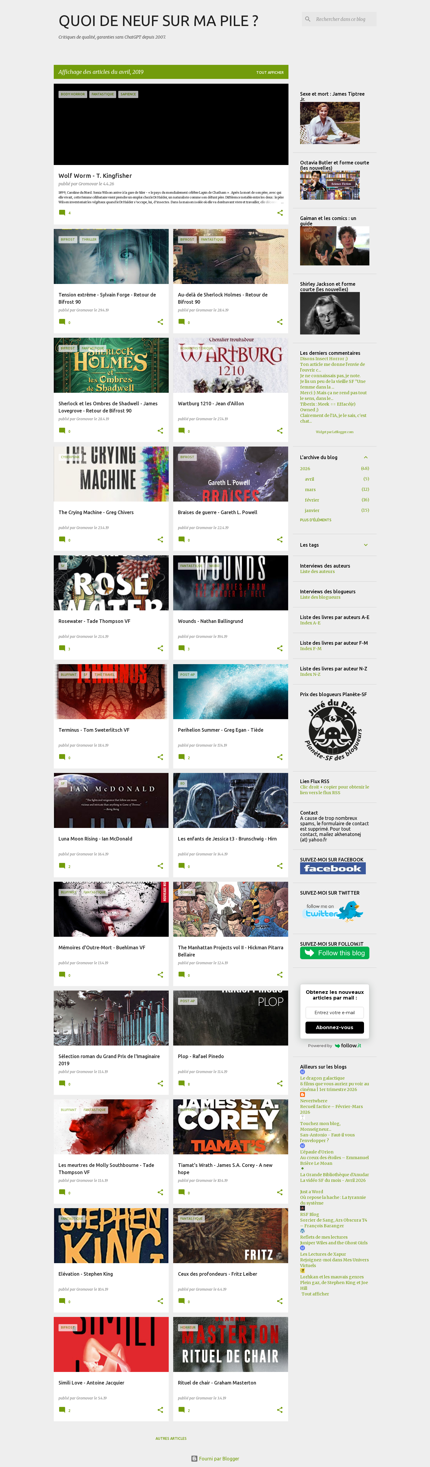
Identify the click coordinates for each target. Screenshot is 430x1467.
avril (309, 479)
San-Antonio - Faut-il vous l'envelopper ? (327, 1137)
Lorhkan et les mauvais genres (332, 1277)
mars (310, 489)
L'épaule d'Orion (317, 1152)
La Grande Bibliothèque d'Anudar (334, 1174)
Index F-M (311, 648)
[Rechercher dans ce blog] (345, 19)
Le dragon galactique (322, 1078)
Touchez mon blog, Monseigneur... (320, 1126)
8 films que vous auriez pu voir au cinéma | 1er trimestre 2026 (334, 1086)
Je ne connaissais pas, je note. (330, 375)
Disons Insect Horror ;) (324, 358)
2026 (305, 468)
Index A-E (310, 623)
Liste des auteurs (317, 571)
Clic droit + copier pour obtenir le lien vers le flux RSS (334, 789)
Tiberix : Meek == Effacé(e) (328, 404)
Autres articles (171, 1438)
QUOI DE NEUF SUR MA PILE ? (158, 20)
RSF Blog (309, 1214)
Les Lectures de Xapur (323, 1254)
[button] (280, 213)
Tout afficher (270, 72)
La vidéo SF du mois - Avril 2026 (333, 1180)
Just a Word (311, 1191)
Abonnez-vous (334, 1027)
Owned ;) (309, 409)
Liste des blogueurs (320, 597)
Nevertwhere (313, 1101)
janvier (312, 510)
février (312, 500)
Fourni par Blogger (215, 1458)
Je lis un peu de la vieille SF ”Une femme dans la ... (333, 384)
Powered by (334, 1045)
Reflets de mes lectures (324, 1237)
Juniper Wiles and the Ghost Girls (334, 1243)
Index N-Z (310, 674)
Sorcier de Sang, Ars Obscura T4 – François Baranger (333, 1222)
